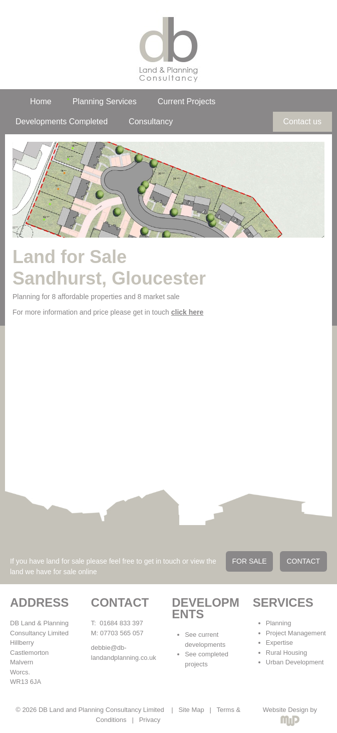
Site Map (191, 709)
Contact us (302, 121)
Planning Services (105, 101)
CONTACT (303, 561)
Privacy (150, 719)
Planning (278, 623)
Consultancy (151, 121)
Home (41, 101)
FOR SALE (249, 561)
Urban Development (295, 662)
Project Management (296, 633)
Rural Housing (286, 652)
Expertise (279, 642)
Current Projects (187, 101)
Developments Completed (62, 121)
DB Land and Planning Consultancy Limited (101, 709)
